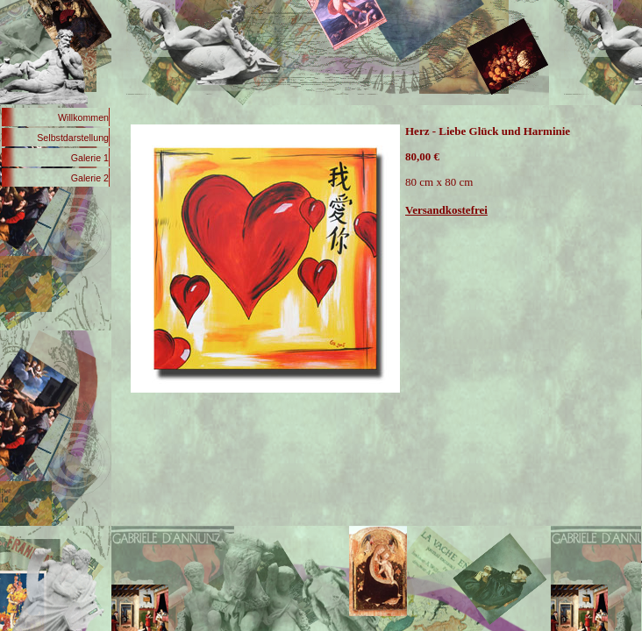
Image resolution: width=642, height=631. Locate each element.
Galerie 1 (90, 157)
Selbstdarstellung (73, 137)
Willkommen (83, 117)
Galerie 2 (90, 178)
